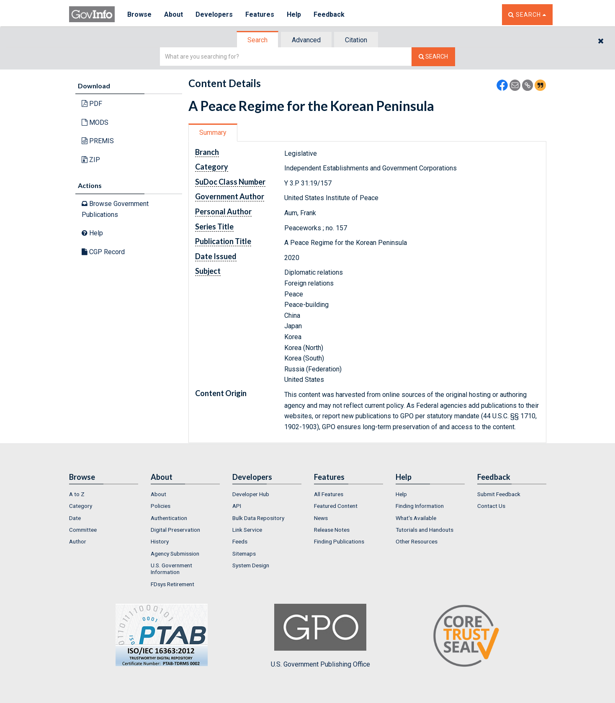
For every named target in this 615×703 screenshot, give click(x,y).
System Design (250, 565)
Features (259, 14)
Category (80, 505)
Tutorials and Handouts (424, 529)
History (160, 541)
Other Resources (416, 541)
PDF (92, 104)
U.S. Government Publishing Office (320, 636)
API (236, 505)
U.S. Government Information (171, 568)
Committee (83, 529)
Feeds (239, 541)
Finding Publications (339, 541)
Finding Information (420, 505)
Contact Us (491, 505)
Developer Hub (250, 494)
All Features (328, 494)
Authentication (169, 518)
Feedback (329, 14)
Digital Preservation (175, 529)
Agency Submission (175, 553)
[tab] (258, 40)
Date (75, 518)
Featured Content (336, 505)
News (321, 518)
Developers (214, 14)
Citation (356, 40)
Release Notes (332, 529)
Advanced (306, 40)
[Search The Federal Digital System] (433, 56)
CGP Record (103, 252)
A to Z (77, 494)
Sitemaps (244, 553)
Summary (212, 132)
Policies (160, 505)
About (173, 14)
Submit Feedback (498, 494)
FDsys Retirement (172, 584)
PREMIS (98, 141)
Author (77, 541)
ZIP (91, 160)
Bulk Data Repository (258, 518)
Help (294, 14)
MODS (95, 122)
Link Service (247, 529)
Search (257, 40)
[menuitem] (103, 494)
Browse (139, 14)
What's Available (416, 518)
